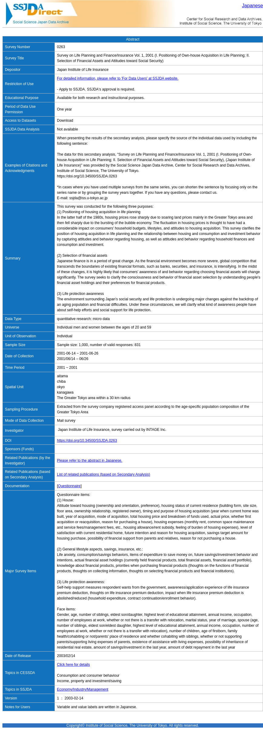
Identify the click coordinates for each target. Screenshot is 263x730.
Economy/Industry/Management (82, 689)
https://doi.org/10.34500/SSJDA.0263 (87, 440)
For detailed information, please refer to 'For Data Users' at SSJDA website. (117, 78)
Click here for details (73, 664)
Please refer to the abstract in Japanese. (89, 460)
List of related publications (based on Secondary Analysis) (103, 474)
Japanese (252, 5)
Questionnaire (69, 486)
